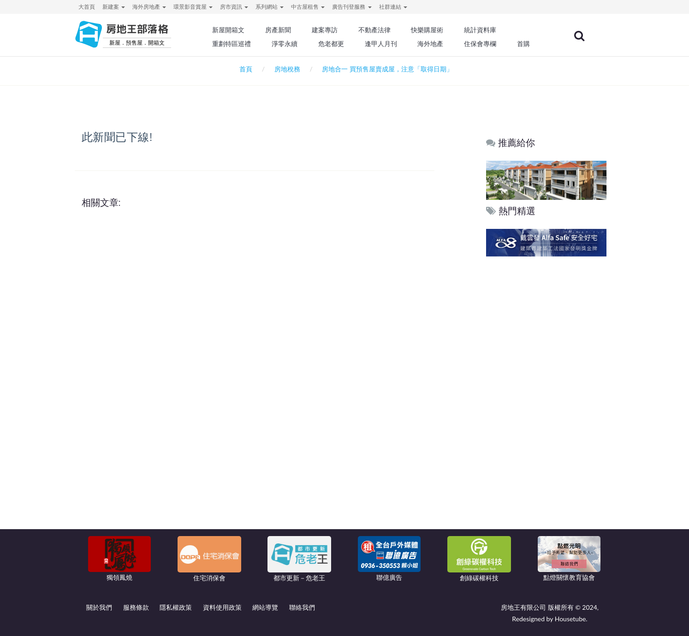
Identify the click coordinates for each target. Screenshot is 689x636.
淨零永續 (284, 44)
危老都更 (331, 44)
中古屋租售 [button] (308, 6)
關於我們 (99, 607)
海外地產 (430, 44)
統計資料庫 (480, 30)
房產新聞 (278, 30)
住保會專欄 (480, 44)
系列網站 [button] (269, 6)
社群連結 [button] (393, 6)
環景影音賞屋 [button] (193, 6)
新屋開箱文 (229, 30)
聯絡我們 (302, 607)
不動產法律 (374, 30)
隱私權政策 (176, 607)
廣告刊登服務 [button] (351, 6)
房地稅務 (287, 69)
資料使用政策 (222, 607)
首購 (523, 44)
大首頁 (86, 6)
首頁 (244, 69)
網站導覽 (265, 607)
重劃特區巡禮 (232, 44)
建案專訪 (325, 30)
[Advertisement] (546, 399)
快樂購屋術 (427, 30)
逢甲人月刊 (381, 44)
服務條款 (136, 607)
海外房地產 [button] (149, 6)
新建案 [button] (113, 6)
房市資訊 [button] (234, 6)
